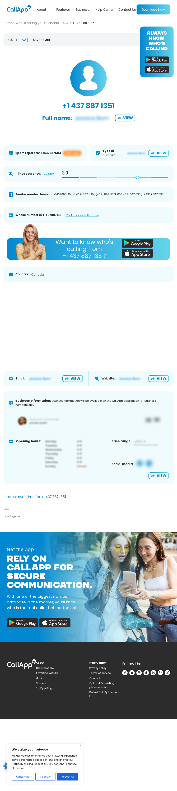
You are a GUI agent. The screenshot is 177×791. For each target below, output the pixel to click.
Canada (53, 23)
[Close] (80, 745)
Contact (94, 750)
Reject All (45, 776)
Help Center (104, 9)
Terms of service (100, 745)
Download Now (153, 9)
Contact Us (127, 9)
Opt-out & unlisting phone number (101, 757)
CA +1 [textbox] (12, 40)
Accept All (68, 776)
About (41, 9)
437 (66, 23)
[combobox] (15, 40)
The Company (45, 740)
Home (8, 23)
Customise (22, 776)
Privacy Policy (97, 740)
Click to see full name (82, 215)
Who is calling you (29, 23)
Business (82, 9)
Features (63, 9)
